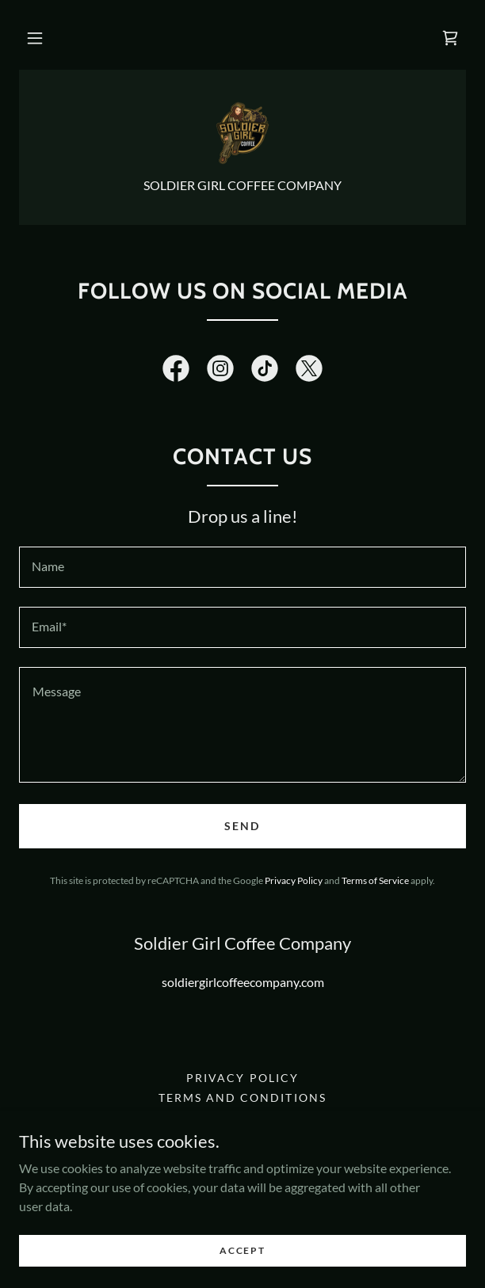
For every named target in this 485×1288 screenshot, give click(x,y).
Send (242, 826)
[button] (35, 38)
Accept (242, 1250)
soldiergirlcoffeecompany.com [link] (243, 981)
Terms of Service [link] (375, 880)
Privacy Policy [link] (294, 880)
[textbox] (242, 567)
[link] (450, 38)
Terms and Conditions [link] (242, 1097)
